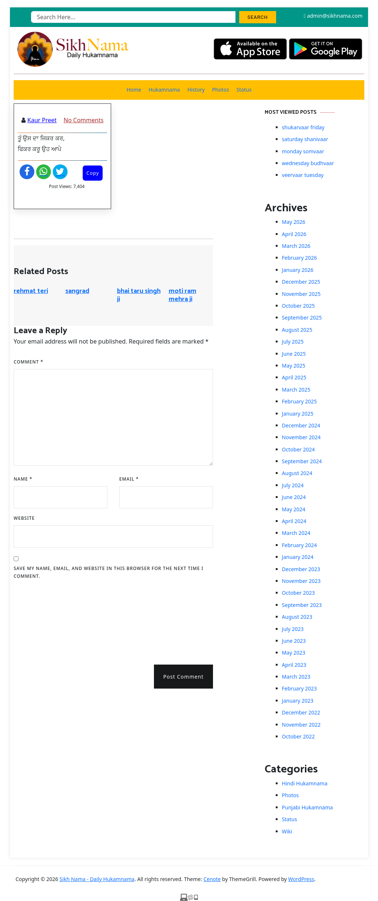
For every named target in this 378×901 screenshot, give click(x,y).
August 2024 (297, 473)
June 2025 (294, 353)
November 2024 (301, 437)
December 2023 (301, 569)
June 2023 (294, 640)
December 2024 (301, 425)
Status (243, 89)
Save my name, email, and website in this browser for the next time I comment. (108, 572)
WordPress (301, 879)
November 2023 (301, 580)
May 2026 (293, 221)
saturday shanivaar (305, 139)
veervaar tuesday (303, 174)
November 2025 (301, 293)
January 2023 (297, 700)
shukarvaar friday (303, 127)
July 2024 (293, 485)
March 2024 (296, 532)
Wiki (287, 831)
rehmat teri (31, 291)
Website (24, 518)
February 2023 (299, 688)
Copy (92, 173)
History (196, 89)
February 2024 (299, 545)
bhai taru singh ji (139, 295)
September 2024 (302, 461)
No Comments (83, 120)
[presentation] (44, 619)
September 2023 (302, 604)
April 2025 (294, 377)
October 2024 (298, 449)
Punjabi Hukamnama (307, 807)
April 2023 (294, 664)
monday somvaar (303, 151)
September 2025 (302, 317)
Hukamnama (164, 89)
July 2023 (293, 628)
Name (23, 479)
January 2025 (297, 413)
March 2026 (296, 245)
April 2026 (294, 234)
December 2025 (301, 281)
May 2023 (293, 652)
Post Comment (183, 676)
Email (129, 479)
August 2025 (297, 329)
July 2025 (293, 341)
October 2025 (298, 305)
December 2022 (301, 712)
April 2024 (294, 521)
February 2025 (299, 401)
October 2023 (298, 592)
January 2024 (297, 556)
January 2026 (297, 269)
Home (134, 89)
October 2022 (298, 736)
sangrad (77, 291)
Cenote (212, 879)
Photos (220, 89)
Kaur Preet (41, 120)
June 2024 (294, 497)
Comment (28, 362)
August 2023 (297, 616)
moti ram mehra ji (182, 295)
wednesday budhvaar (308, 163)
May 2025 (293, 365)
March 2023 (296, 676)
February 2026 (299, 257)
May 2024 (293, 509)
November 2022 (301, 724)
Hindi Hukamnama (304, 783)
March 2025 (296, 389)
